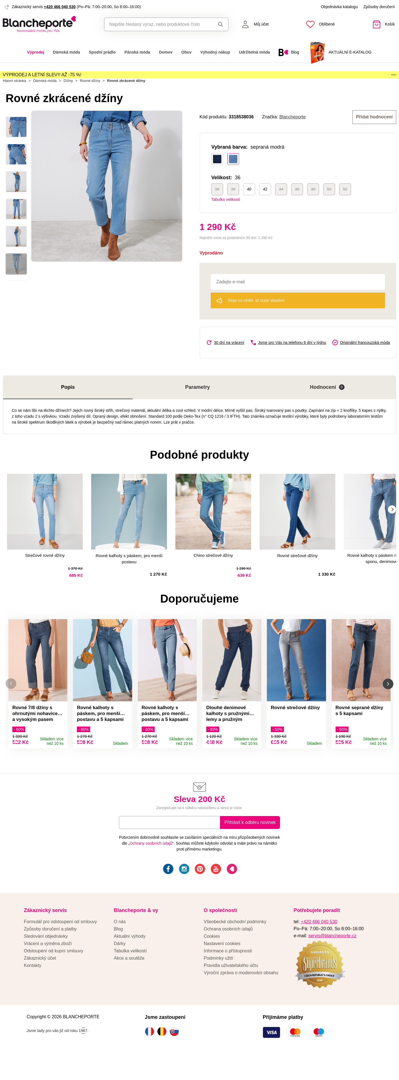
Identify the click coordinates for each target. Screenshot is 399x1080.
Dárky (120, 965)
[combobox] (157, 24)
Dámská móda (66, 52)
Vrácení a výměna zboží (48, 965)
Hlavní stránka (14, 98)
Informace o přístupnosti (228, 973)
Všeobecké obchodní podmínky (235, 943)
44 (281, 206)
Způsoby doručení (379, 6)
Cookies (212, 958)
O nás (120, 943)
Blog (118, 951)
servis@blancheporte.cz (332, 957)
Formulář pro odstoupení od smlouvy (60, 943)
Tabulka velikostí (225, 216)
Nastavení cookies (222, 965)
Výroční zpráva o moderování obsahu (241, 994)
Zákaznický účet (40, 980)
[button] (11, 703)
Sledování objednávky (46, 958)
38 (233, 206)
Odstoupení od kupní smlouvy (53, 973)
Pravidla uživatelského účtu (231, 987)
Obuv (186, 52)
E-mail (129, 844)
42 (265, 206)
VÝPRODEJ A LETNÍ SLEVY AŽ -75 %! (42, 79)
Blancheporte (292, 134)
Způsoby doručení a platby (50, 951)
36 (217, 206)
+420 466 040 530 (59, 6)
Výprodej (35, 52)
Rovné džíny (90, 98)
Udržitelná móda (254, 52)
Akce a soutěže (129, 980)
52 (345, 206)
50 (329, 206)
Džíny (68, 98)
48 (313, 206)
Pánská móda (137, 52)
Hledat (220, 24)
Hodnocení (327, 404)
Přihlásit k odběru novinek (250, 844)
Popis (68, 404)
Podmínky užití (218, 980)
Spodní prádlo (102, 52)
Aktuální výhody (130, 958)
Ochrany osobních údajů (151, 865)
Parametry (197, 404)
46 (297, 206)
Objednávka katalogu (339, 6)
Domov (166, 52)
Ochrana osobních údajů (228, 951)
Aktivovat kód (364, 80)
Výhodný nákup (215, 52)
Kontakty (32, 987)
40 (249, 206)
